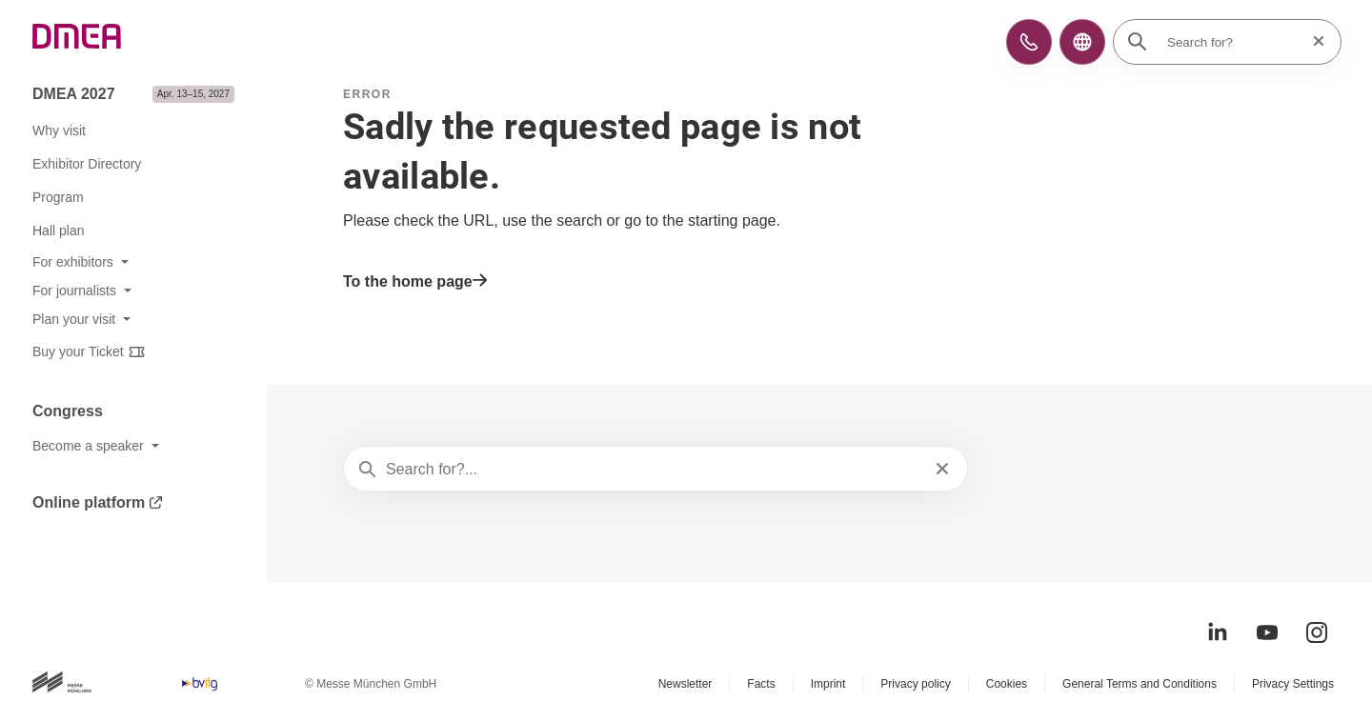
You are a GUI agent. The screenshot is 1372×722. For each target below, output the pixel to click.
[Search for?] (1233, 42)
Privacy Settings (1293, 684)
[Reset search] (1313, 41)
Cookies (1006, 684)
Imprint (828, 684)
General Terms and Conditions (1139, 684)
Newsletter (685, 684)
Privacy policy (915, 684)
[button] (1029, 42)
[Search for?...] (653, 469)
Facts (761, 684)
